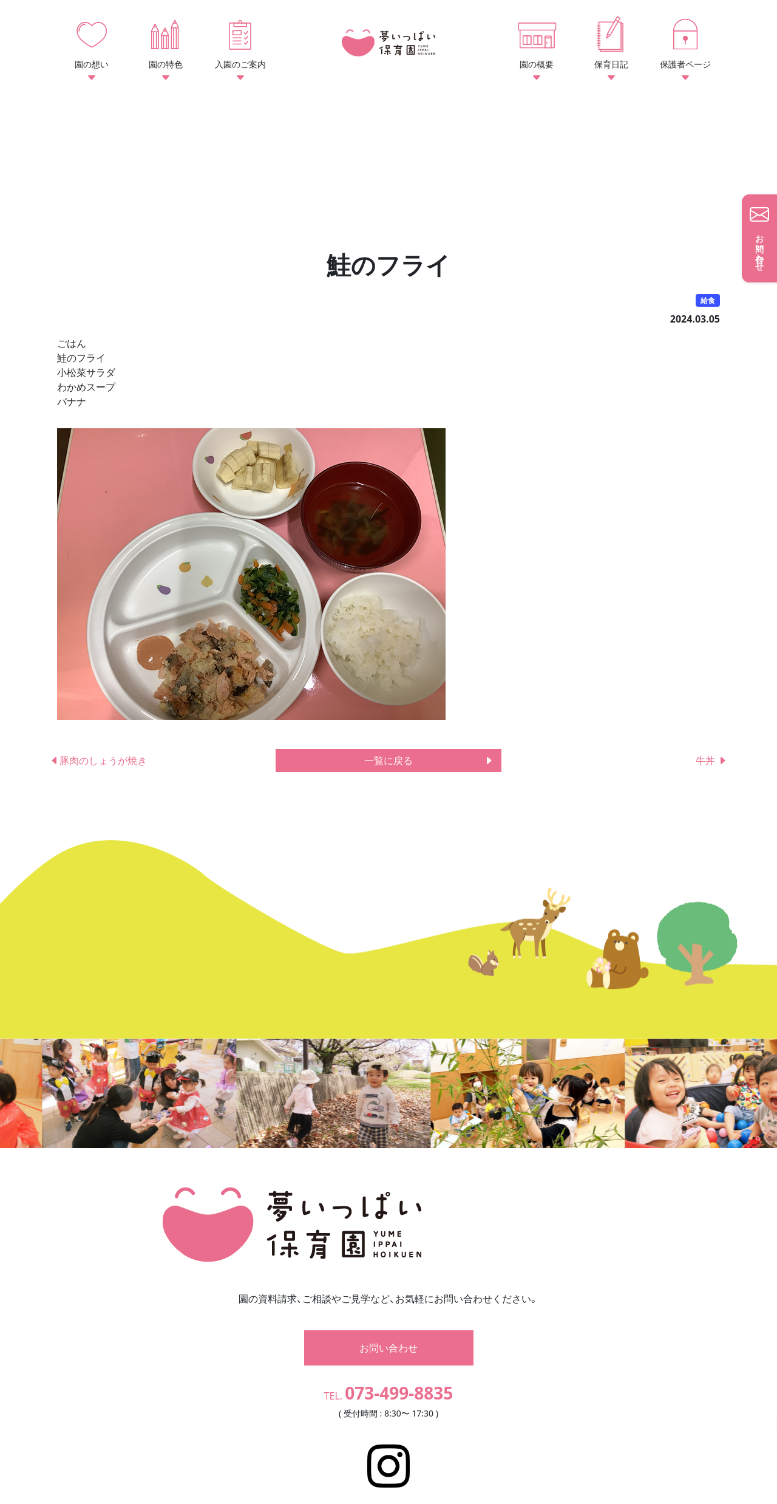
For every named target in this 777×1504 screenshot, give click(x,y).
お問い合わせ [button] (388, 1321)
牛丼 (711, 760)
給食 (708, 300)
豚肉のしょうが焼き (98, 760)
